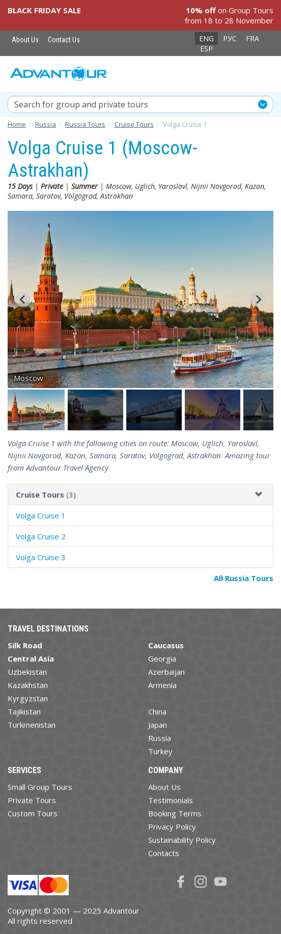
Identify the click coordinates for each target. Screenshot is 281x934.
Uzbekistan (27, 672)
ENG (206, 38)
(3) (46, 494)
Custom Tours (33, 813)
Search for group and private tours (81, 104)
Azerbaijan (166, 672)
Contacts (163, 853)
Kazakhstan (28, 685)
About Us (25, 40)
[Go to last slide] (23, 299)
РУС (230, 38)
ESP (206, 48)
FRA (252, 38)
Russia (159, 738)
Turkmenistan (31, 725)
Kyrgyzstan (28, 698)
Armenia (162, 685)
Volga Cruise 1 (41, 515)
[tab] (140, 494)
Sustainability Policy (182, 840)
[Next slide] (258, 299)
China (157, 711)
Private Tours (32, 800)
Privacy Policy (172, 826)
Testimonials (170, 800)
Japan (157, 725)
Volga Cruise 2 (41, 536)
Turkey (160, 751)
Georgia (162, 658)
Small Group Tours (40, 787)
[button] (37, 410)
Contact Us (64, 40)
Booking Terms (175, 813)
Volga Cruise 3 (41, 557)
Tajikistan (24, 711)
